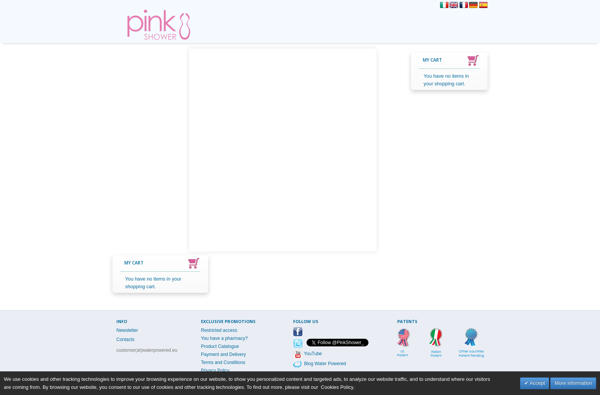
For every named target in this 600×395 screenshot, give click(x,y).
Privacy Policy (215, 370)
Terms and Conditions (223, 362)
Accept (536, 383)
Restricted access (219, 330)
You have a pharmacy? (224, 338)
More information (573, 383)
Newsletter (127, 330)
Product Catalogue (220, 346)
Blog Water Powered (324, 363)
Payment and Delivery (223, 354)
